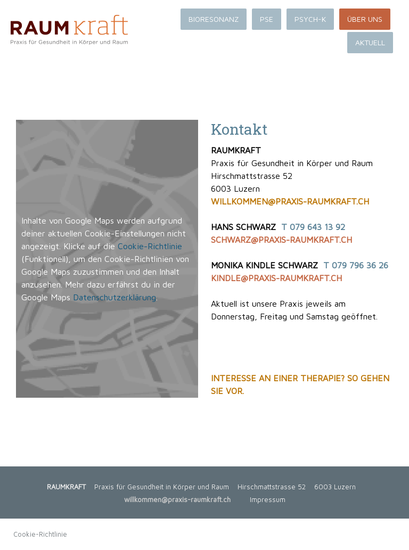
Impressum (267, 499)
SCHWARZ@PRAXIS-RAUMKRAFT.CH (281, 239)
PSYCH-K (310, 18)
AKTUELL (370, 42)
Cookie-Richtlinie (150, 246)
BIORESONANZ (214, 18)
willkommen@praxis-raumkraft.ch (177, 499)
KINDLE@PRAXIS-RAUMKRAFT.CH (276, 278)
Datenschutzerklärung (114, 297)
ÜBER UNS (364, 18)
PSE (266, 18)
